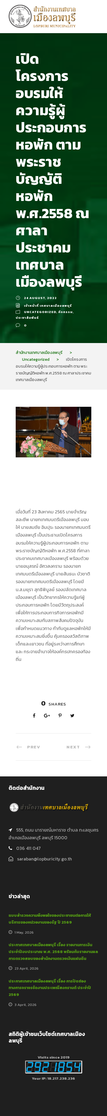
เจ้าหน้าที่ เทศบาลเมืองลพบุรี (48, 305)
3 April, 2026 (26, 1004)
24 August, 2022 (40, 298)
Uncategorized (40, 312)
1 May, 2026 (24, 932)
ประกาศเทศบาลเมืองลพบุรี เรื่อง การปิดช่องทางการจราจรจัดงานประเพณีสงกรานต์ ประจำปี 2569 (50, 988)
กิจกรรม (65, 312)
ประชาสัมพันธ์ (27, 317)
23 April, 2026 (27, 968)
